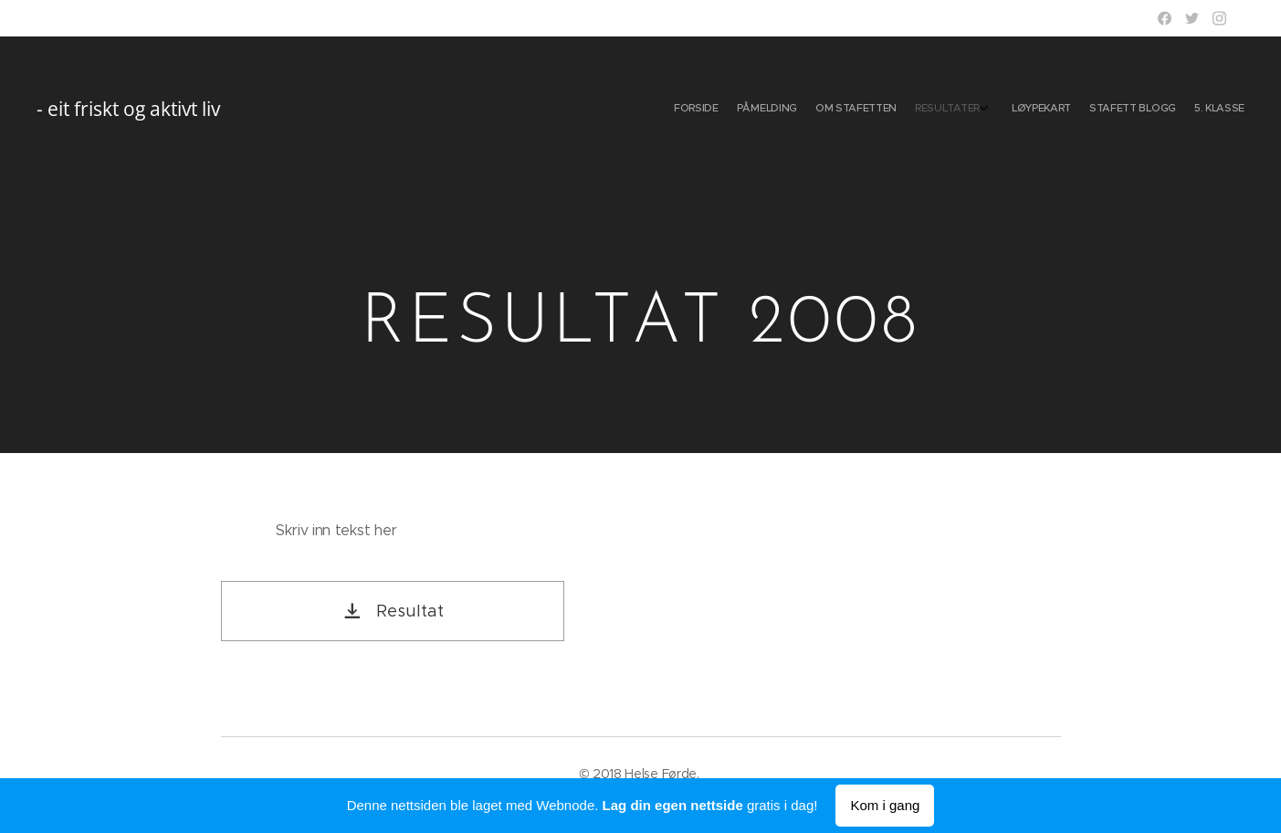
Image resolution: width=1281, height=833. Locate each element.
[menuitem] (1123, 109)
